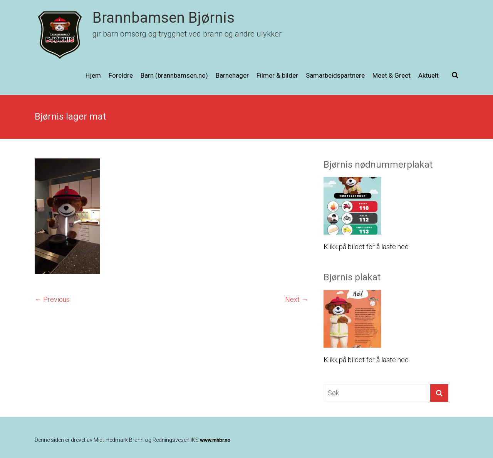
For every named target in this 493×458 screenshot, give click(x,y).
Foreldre (121, 75)
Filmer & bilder (277, 75)
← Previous (52, 299)
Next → (296, 299)
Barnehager (232, 75)
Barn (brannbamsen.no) (174, 75)
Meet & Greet (391, 75)
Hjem (93, 75)
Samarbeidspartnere (335, 75)
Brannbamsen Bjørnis (163, 17)
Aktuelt (428, 75)
